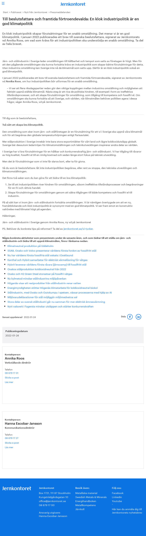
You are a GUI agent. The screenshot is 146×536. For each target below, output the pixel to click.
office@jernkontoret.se (52, 501)
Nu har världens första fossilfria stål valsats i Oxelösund (40, 255)
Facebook (117, 493)
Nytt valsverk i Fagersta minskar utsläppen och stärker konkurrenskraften (50, 306)
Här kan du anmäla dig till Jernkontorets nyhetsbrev (127, 510)
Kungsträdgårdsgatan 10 (53, 497)
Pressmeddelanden (60, 12)
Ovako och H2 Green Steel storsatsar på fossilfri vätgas (39, 273)
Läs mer (12, 382)
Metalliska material (86, 493)
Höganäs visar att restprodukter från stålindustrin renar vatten (44, 283)
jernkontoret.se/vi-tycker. (79, 228)
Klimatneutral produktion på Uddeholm (30, 246)
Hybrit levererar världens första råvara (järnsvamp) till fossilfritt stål (46, 264)
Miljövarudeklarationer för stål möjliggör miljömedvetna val (42, 297)
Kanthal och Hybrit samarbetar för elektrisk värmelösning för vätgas (47, 259)
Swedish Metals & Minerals (91, 497)
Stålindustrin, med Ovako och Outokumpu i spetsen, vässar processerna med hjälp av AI (59, 292)
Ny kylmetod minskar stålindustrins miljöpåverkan (36, 278)
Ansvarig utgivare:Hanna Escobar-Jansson (53, 514)
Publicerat (16, 12)
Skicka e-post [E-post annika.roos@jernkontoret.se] (12, 377)
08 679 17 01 (11, 372)
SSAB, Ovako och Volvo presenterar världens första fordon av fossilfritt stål (51, 250)
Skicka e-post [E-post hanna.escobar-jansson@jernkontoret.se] (12, 442)
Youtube (117, 501)
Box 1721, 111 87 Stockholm (55, 493)
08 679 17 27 (11, 438)
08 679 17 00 (46, 505)
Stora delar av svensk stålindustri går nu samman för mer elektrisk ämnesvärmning (56, 301)
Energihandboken (85, 501)
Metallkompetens (85, 505)
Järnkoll (79, 509)
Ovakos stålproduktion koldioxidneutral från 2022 (36, 269)
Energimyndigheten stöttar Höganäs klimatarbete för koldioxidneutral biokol (52, 287)
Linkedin (117, 497)
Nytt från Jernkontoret (35, 12)
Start (5, 12)
